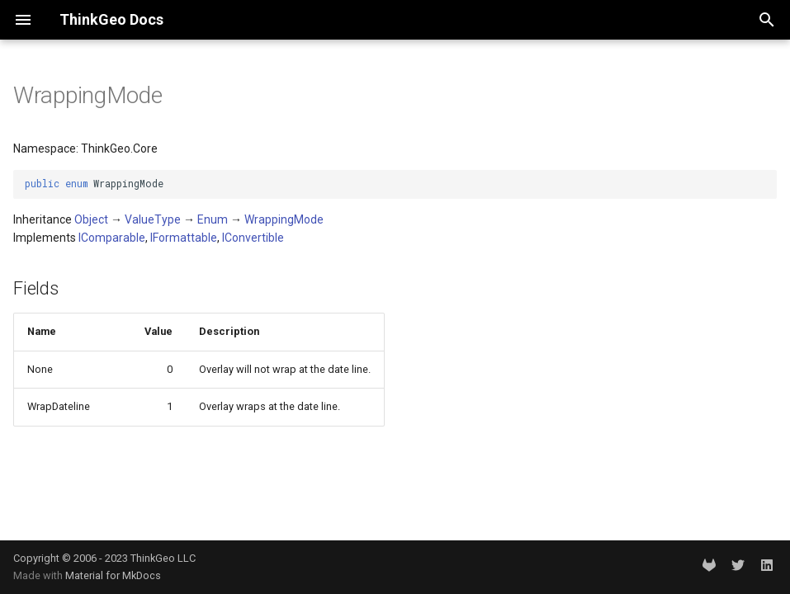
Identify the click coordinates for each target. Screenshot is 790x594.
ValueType (153, 219)
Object (91, 219)
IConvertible (253, 237)
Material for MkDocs (113, 575)
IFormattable (183, 237)
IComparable (111, 237)
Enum (212, 219)
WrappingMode (284, 219)
